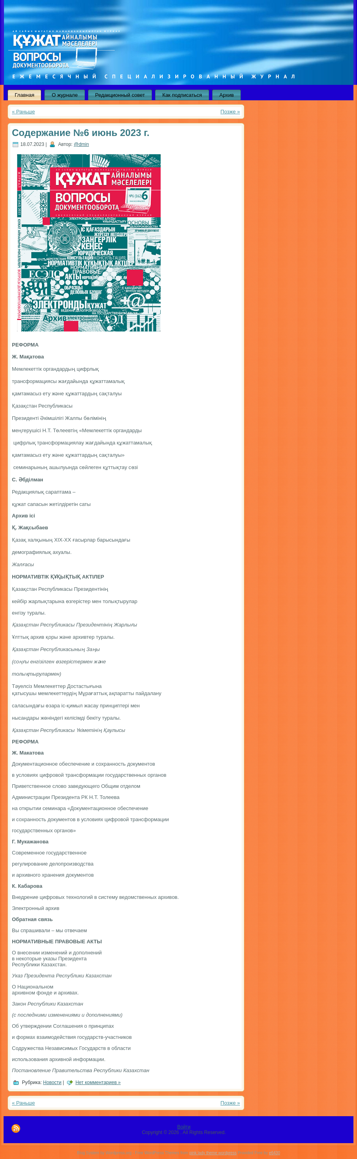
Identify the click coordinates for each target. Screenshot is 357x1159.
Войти (184, 1127)
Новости (52, 1082)
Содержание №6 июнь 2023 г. (81, 132)
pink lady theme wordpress (212, 1153)
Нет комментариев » (98, 1082)
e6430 (274, 1153)
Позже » (230, 112)
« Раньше (23, 112)
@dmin (81, 144)
